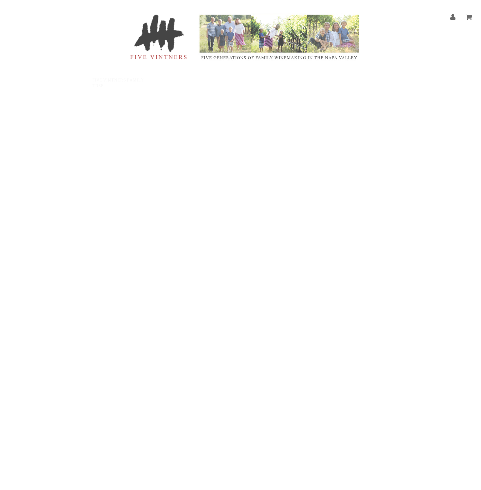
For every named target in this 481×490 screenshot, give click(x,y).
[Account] (453, 17)
